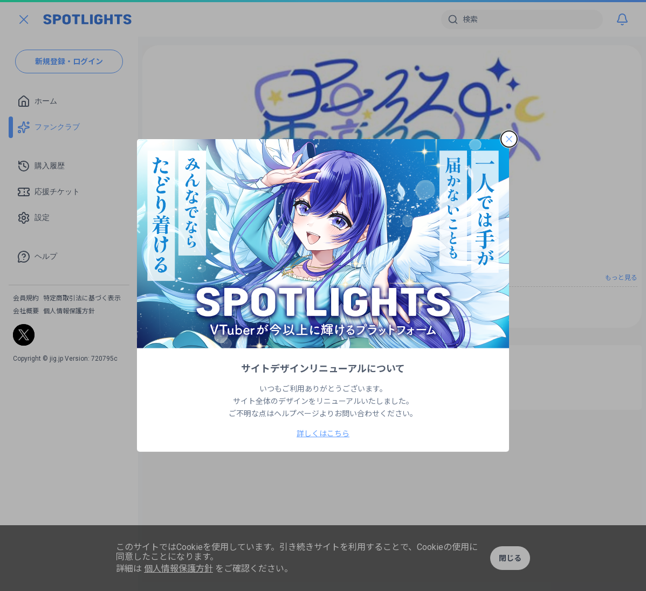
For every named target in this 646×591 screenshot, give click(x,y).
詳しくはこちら (323, 433)
